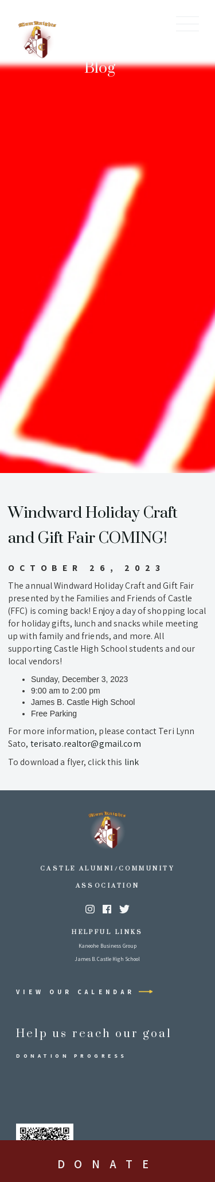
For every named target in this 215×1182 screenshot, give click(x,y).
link (131, 762)
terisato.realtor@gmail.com (85, 744)
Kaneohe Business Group (107, 946)
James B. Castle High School (107, 959)
